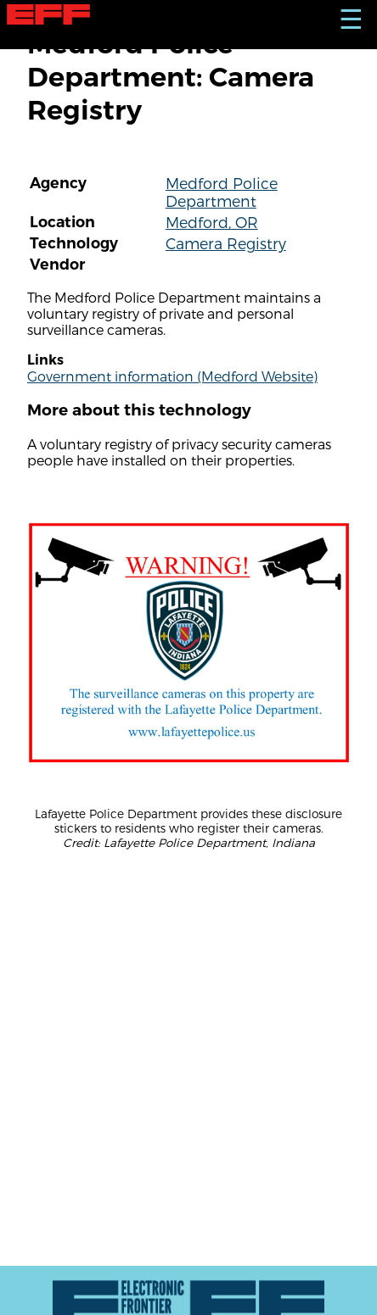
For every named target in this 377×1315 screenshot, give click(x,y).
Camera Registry (226, 243)
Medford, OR (212, 222)
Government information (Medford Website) (172, 376)
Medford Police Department (222, 191)
